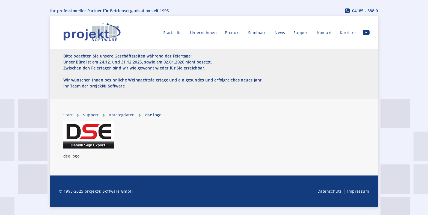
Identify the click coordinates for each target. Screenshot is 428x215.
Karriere (348, 32)
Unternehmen (203, 32)
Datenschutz (329, 191)
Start (68, 114)
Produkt (232, 32)
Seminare (257, 32)
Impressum (358, 191)
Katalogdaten (122, 114)
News (280, 32)
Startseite (172, 32)
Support (301, 32)
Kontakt (324, 32)
